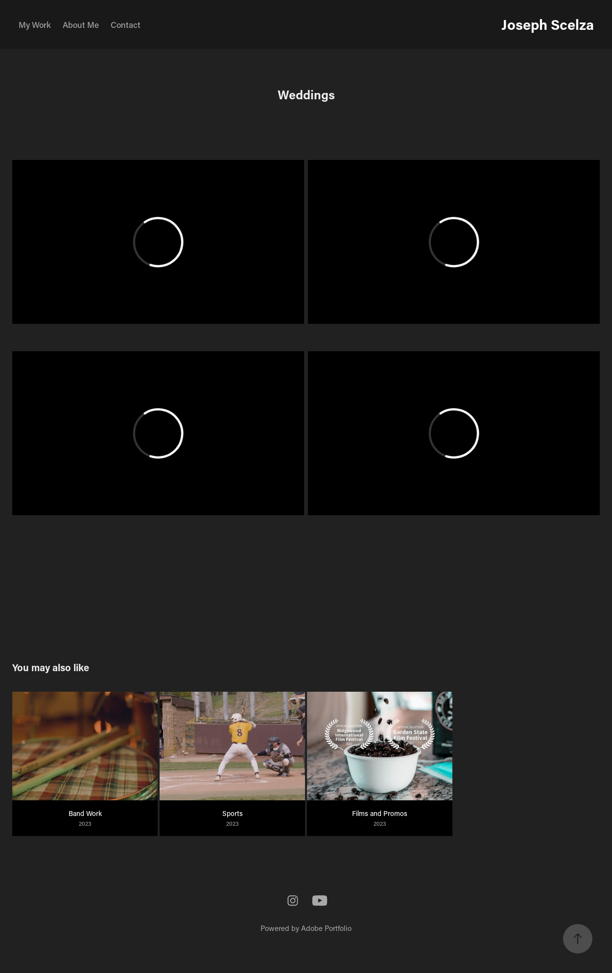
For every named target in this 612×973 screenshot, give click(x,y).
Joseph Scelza (547, 24)
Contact (126, 24)
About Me (81, 24)
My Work (35, 24)
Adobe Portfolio (326, 928)
